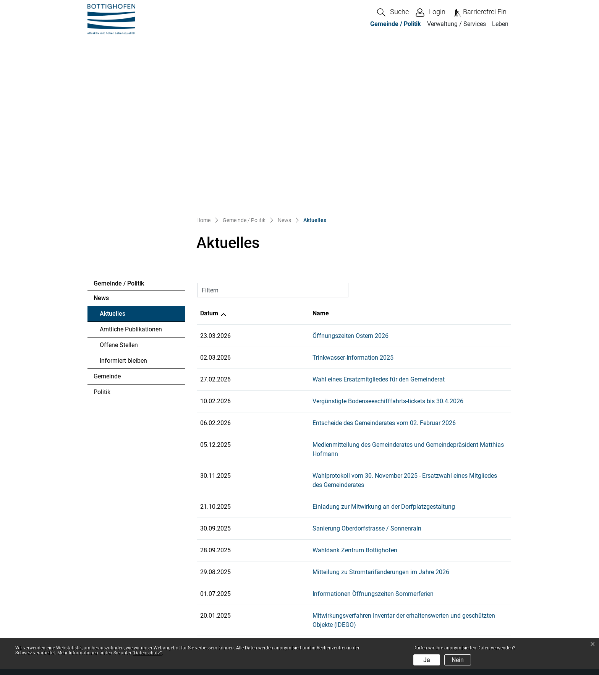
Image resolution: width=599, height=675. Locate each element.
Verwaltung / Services (456, 24)
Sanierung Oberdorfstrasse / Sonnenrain (295, 347)
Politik (102, 229)
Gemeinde (107, 213)
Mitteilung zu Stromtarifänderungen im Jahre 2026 (309, 390)
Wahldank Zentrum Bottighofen (283, 369)
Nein (458, 660)
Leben (500, 24)
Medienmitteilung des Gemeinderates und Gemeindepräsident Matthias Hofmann (350, 282)
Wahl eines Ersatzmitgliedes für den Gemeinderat (307, 216)
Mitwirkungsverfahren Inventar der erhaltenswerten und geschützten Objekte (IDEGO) (355, 434)
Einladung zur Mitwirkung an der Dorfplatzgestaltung (312, 325)
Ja (426, 660)
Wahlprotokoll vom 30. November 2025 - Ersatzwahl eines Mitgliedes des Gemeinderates (360, 303)
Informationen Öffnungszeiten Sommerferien (302, 412)
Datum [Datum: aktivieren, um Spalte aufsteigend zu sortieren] (209, 150)
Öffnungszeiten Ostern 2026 (279, 173)
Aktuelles (120, 153)
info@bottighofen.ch (133, 564)
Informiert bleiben (123, 197)
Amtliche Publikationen (131, 166)
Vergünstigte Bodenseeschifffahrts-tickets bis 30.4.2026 (316, 238)
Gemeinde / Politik (395, 24)
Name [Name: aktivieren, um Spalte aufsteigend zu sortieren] (249, 150)
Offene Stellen (119, 182)
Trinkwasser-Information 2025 (281, 194)
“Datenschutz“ (147, 653)
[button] (393, 12)
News (101, 135)
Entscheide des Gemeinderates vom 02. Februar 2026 (313, 260)
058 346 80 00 (128, 555)
